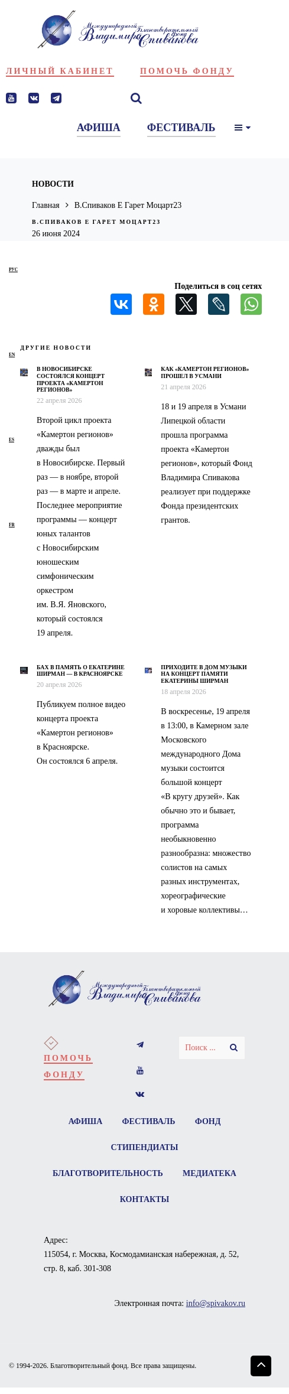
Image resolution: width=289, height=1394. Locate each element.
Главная (46, 205)
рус (13, 269)
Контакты (181, 1199)
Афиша (85, 1121)
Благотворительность (144, 1173)
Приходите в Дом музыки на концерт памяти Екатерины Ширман (203, 674)
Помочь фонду (187, 71)
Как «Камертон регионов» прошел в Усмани (205, 372)
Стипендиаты (144, 1147)
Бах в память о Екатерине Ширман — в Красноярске (81, 671)
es (11, 439)
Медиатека (110, 1199)
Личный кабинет (60, 71)
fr (12, 524)
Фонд (208, 1121)
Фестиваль (149, 1121)
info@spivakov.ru (215, 1303)
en (12, 354)
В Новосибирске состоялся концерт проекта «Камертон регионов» (71, 379)
